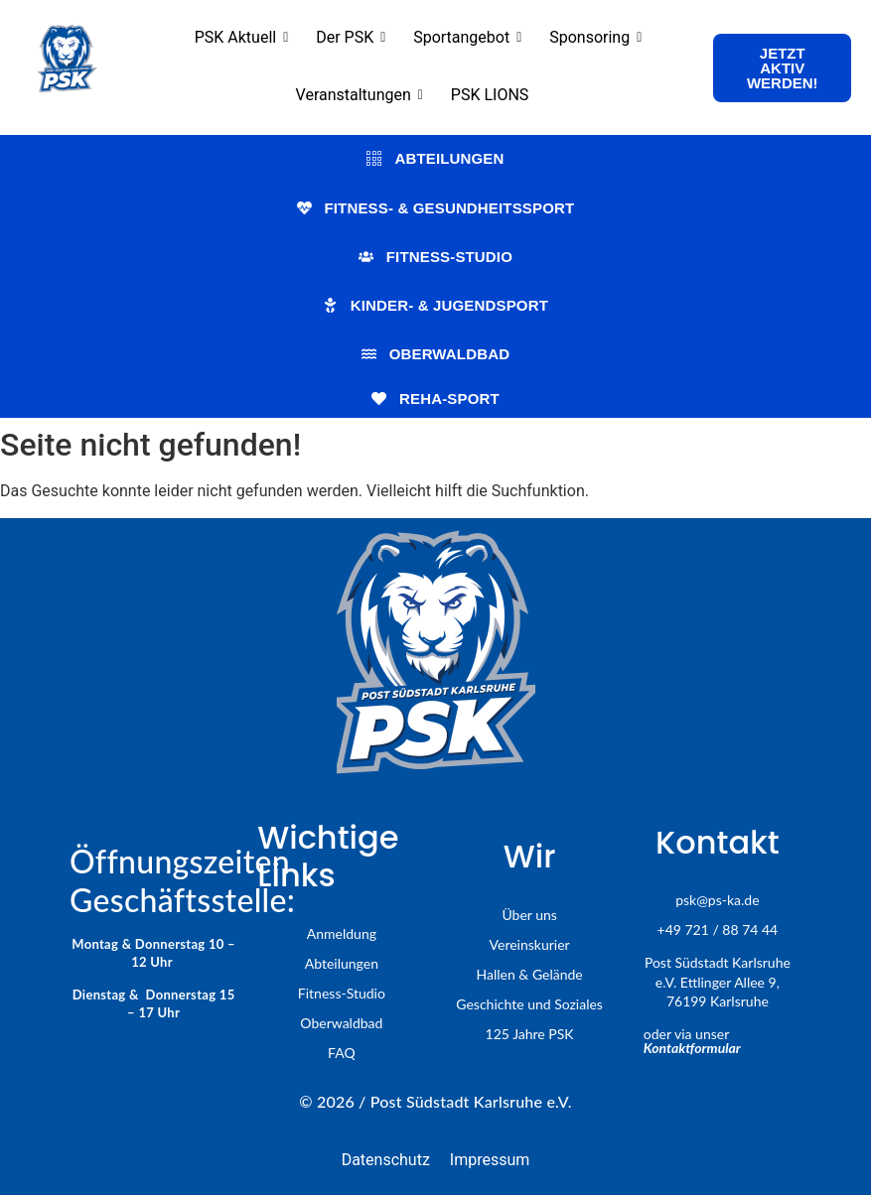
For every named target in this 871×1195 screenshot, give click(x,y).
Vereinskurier (530, 944)
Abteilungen (341, 963)
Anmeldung (341, 933)
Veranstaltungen (359, 94)
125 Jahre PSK (530, 1033)
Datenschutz (386, 1159)
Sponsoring (595, 37)
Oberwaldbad (341, 1022)
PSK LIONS (490, 94)
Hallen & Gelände (530, 974)
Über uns (529, 914)
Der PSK (350, 37)
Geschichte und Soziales (529, 1004)
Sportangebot (467, 37)
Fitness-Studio (341, 993)
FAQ (342, 1052)
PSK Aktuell (242, 37)
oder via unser (692, 1040)
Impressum (490, 1159)
